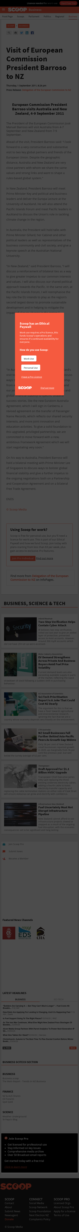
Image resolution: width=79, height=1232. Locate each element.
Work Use (29, 358)
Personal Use (31, 367)
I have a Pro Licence (31, 376)
